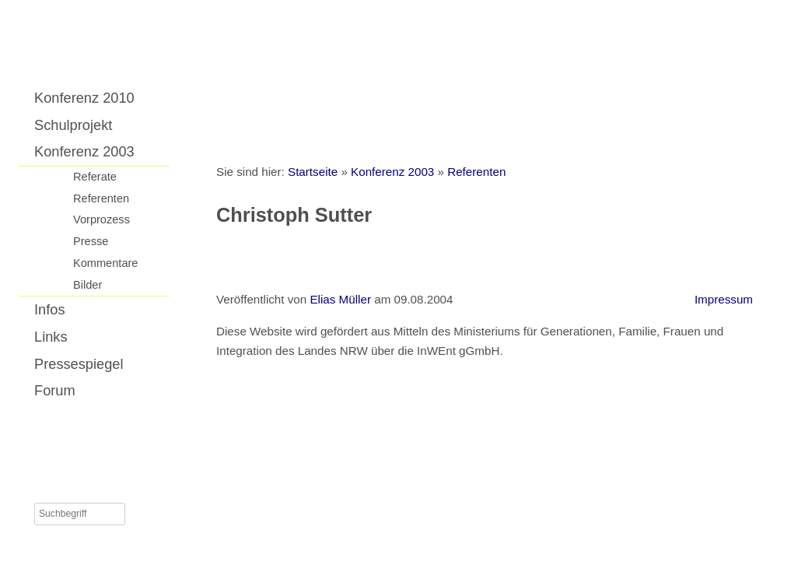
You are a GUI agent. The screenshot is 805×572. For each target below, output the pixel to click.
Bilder (87, 285)
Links (51, 336)
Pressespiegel (79, 364)
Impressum (724, 299)
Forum (54, 390)
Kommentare (105, 263)
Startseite (313, 171)
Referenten (101, 198)
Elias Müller (340, 299)
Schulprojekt (73, 125)
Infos (49, 309)
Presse (90, 241)
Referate (95, 176)
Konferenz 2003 (84, 151)
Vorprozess (101, 219)
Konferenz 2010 (84, 97)
